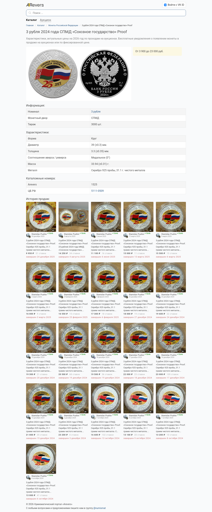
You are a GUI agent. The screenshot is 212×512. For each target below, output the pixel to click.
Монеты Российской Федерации (63, 25)
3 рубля (95, 111)
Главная (30, 25)
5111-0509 (97, 190)
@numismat (99, 508)
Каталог (41, 25)
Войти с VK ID (174, 4)
